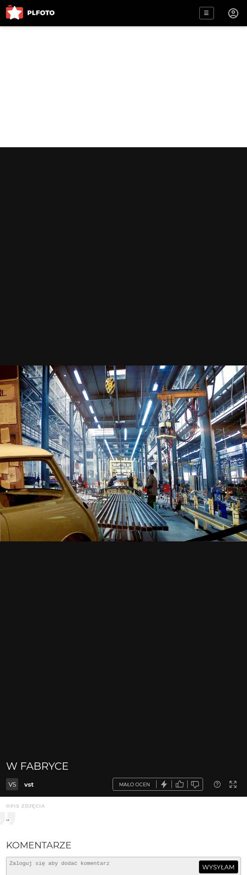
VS (12, 784)
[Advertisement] (123, 86)
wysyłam (218, 867)
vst (29, 784)
